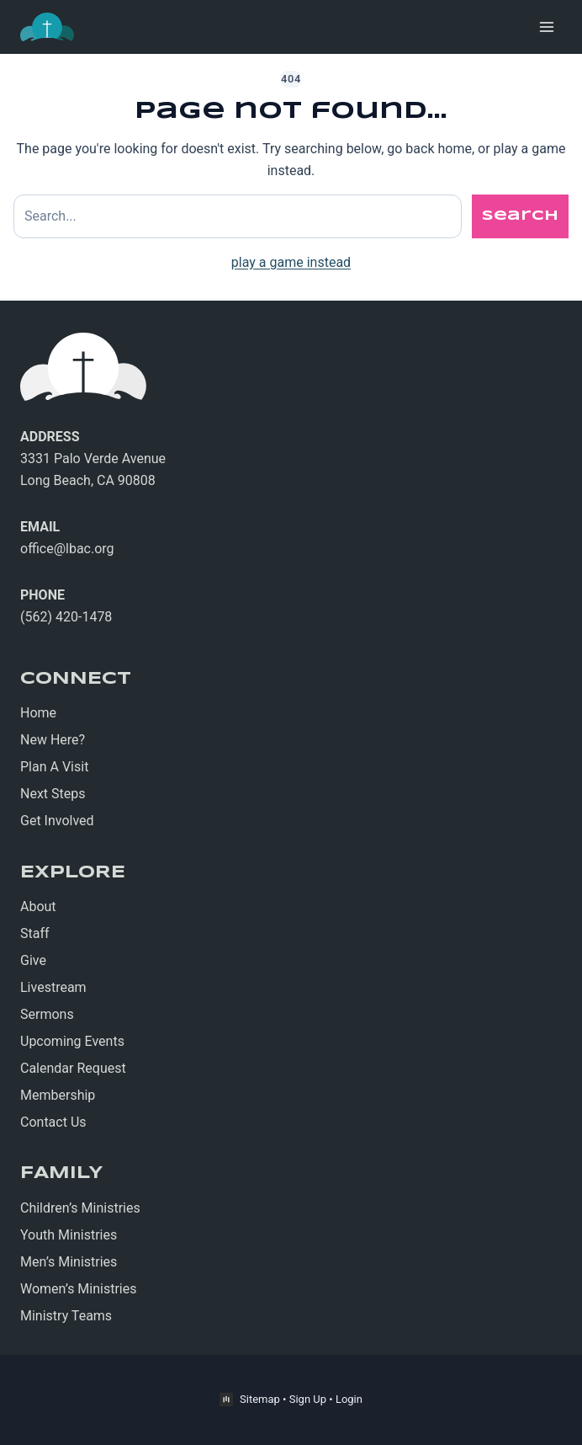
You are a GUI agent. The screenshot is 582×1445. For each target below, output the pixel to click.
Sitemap (260, 1399)
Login (349, 1399)
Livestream (53, 987)
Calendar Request (73, 1068)
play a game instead (291, 262)
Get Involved (57, 821)
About (38, 906)
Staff (35, 933)
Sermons (47, 1014)
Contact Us (53, 1122)
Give (33, 960)
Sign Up (307, 1399)
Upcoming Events (72, 1041)
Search (520, 216)
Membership (57, 1095)
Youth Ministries (68, 1235)
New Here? (52, 740)
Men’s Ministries (68, 1262)
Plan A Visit (54, 767)
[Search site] (237, 216)
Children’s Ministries (80, 1208)
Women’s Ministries (78, 1289)
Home (38, 713)
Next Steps (53, 794)
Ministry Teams (66, 1316)
